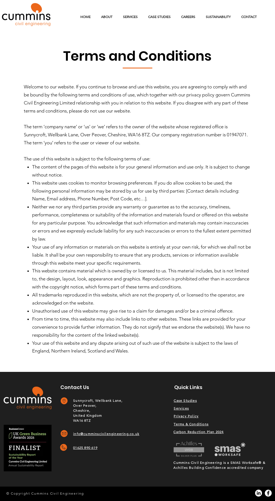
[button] (130, 17)
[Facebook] (268, 493)
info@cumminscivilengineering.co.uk (106, 434)
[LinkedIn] (258, 493)
